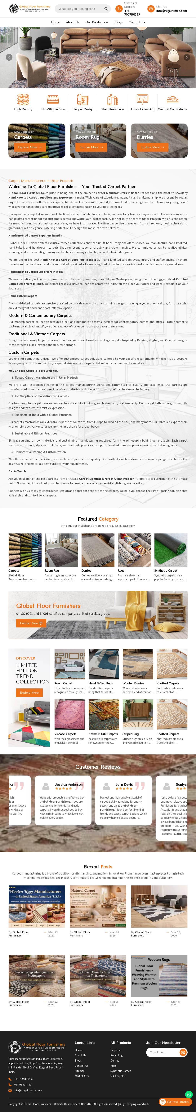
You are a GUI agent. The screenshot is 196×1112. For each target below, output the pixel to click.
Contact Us (137, 22)
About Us (72, 22)
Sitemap (80, 1071)
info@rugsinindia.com (171, 11)
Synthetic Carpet (120, 1071)
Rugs (113, 1066)
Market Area (82, 1076)
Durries (114, 1061)
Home (55, 22)
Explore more (30, 147)
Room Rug (116, 1055)
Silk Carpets (117, 1076)
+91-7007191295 (132, 12)
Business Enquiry (174, 1102)
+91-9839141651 (23, 1084)
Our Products (96, 22)
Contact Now (31, 623)
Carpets (115, 1050)
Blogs (118, 22)
